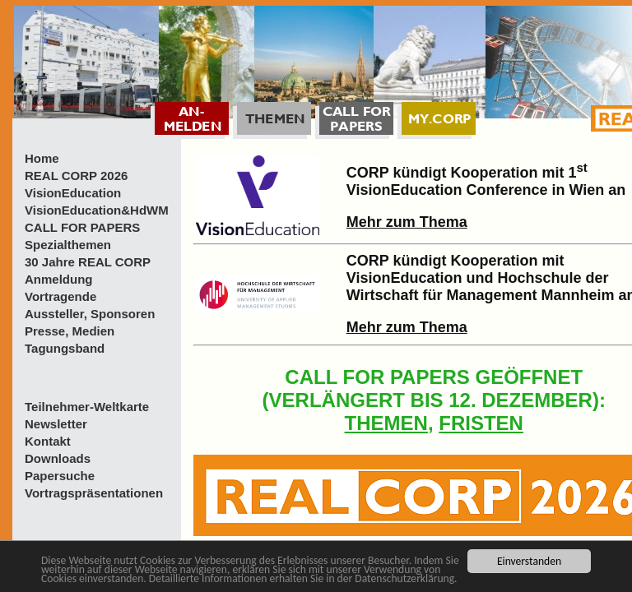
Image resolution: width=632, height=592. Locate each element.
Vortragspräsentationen (94, 493)
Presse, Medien (69, 331)
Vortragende (60, 296)
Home (42, 158)
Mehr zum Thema (406, 222)
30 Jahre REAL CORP (88, 262)
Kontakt (48, 441)
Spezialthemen (68, 245)
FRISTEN (481, 423)
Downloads (58, 458)
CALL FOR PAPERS (82, 227)
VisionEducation (73, 193)
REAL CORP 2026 (76, 176)
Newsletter (56, 424)
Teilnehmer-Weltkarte (87, 407)
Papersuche (60, 476)
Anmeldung (59, 279)
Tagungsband (65, 348)
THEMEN (386, 423)
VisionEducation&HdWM (97, 210)
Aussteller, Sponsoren (90, 314)
